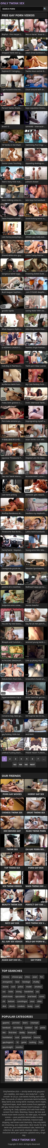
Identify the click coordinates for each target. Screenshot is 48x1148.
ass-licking (17, 1027)
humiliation (7, 1037)
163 (14, 764)
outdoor (28, 1027)
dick (4, 1006)
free (40, 1042)
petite (42, 1027)
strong (19, 991)
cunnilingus (22, 1001)
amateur (38, 986)
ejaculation (20, 996)
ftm (41, 977)
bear (17, 982)
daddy (22, 1032)
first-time (12, 1032)
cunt (37, 1006)
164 (20, 764)
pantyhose (26, 1037)
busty (30, 1006)
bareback (6, 1027)
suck (17, 1037)
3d (36, 1027)
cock (13, 986)
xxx (4, 991)
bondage (26, 982)
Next (32, 764)
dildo (39, 1001)
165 (26, 764)
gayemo (6, 1022)
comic (41, 996)
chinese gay (17, 977)
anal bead (32, 996)
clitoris (12, 1006)
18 (17, 1042)
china (27, 977)
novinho (19, 1047)
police (20, 986)
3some (5, 986)
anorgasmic (7, 982)
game (24, 1042)
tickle (10, 991)
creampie (34, 1022)
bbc (4, 1032)
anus (32, 1001)
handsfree (29, 991)
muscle (37, 1037)
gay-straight (8, 1047)
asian (35, 977)
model (28, 986)
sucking (32, 1042)
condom (21, 1006)
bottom (11, 1001)
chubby (36, 982)
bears (25, 1022)
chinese (6, 977)
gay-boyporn (8, 1042)
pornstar (16, 1022)
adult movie (7, 996)
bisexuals (32, 1032)
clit (4, 1001)
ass (37, 991)
